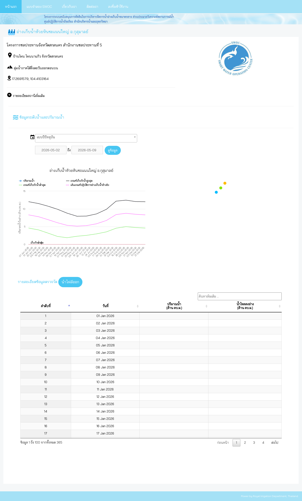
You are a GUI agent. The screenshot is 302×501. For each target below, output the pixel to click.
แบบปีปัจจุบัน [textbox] (46, 137)
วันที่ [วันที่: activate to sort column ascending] (105, 306)
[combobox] (86, 138)
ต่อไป (274, 443)
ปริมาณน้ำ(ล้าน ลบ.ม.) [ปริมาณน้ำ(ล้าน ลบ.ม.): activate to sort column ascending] (174, 306)
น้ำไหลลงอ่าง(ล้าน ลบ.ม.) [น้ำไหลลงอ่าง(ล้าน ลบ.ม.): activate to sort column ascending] (245, 306)
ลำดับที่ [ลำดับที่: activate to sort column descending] (46, 306)
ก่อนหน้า (223, 443)
